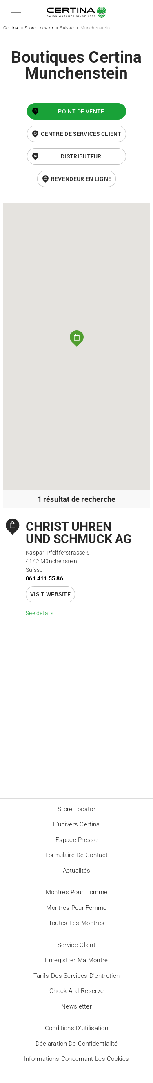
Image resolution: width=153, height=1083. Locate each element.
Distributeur (81, 156)
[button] (14, 12)
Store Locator (38, 28)
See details (39, 613)
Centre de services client (81, 134)
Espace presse (76, 840)
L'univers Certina (76, 824)
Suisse (67, 28)
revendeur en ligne (81, 179)
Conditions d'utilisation (76, 1028)
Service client (76, 945)
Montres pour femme (76, 908)
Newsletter (76, 1006)
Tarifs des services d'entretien (76, 975)
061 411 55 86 (44, 578)
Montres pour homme (76, 892)
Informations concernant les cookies (76, 1059)
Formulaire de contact (76, 855)
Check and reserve (76, 991)
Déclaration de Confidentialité (76, 1043)
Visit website (50, 594)
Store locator (76, 809)
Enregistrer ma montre (76, 960)
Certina (10, 28)
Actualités (77, 870)
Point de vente (81, 111)
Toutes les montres (76, 923)
